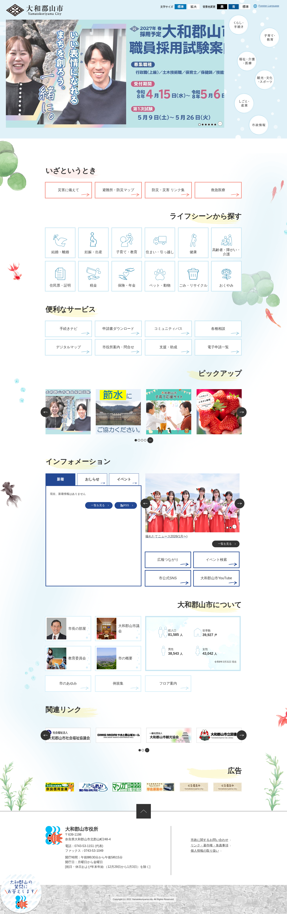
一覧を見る (98, 505)
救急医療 (218, 190)
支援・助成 (168, 347)
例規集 (118, 683)
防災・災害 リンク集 (168, 190)
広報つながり (168, 560)
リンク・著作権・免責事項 (209, 845)
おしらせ (92, 479)
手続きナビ (68, 329)
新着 (60, 479)
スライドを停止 (220, 123)
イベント (124, 479)
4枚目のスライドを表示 (209, 124)
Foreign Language (266, 5)
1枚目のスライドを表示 (199, 124)
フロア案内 (168, 683)
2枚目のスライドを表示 (202, 124)
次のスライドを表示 (242, 412)
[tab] (61, 479)
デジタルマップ (68, 347)
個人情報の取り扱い (205, 850)
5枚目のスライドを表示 (212, 124)
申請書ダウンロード (118, 329)
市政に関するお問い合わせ (209, 840)
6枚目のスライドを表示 (215, 124)
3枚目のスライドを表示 (206, 124)
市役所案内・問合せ (118, 347)
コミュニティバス (168, 329)
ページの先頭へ (143, 811)
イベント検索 (216, 560)
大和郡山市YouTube (216, 578)
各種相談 (218, 329)
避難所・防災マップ (118, 190)
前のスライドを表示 (45, 412)
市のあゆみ (68, 683)
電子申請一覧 (218, 347)
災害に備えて (68, 190)
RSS (124, 505)
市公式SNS (168, 578)
